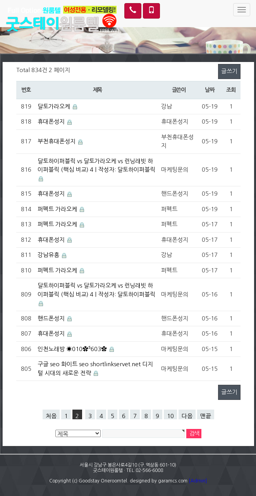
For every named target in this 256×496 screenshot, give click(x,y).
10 (170, 416)
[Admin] (198, 481)
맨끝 (205, 416)
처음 (51, 416)
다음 (187, 416)
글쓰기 (229, 71)
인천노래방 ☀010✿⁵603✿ (72, 349)
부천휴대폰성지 (57, 141)
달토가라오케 (54, 106)
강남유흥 (48, 255)
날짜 (209, 90)
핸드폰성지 (51, 318)
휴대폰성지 (51, 121)
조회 (230, 90)
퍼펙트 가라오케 (57, 209)
